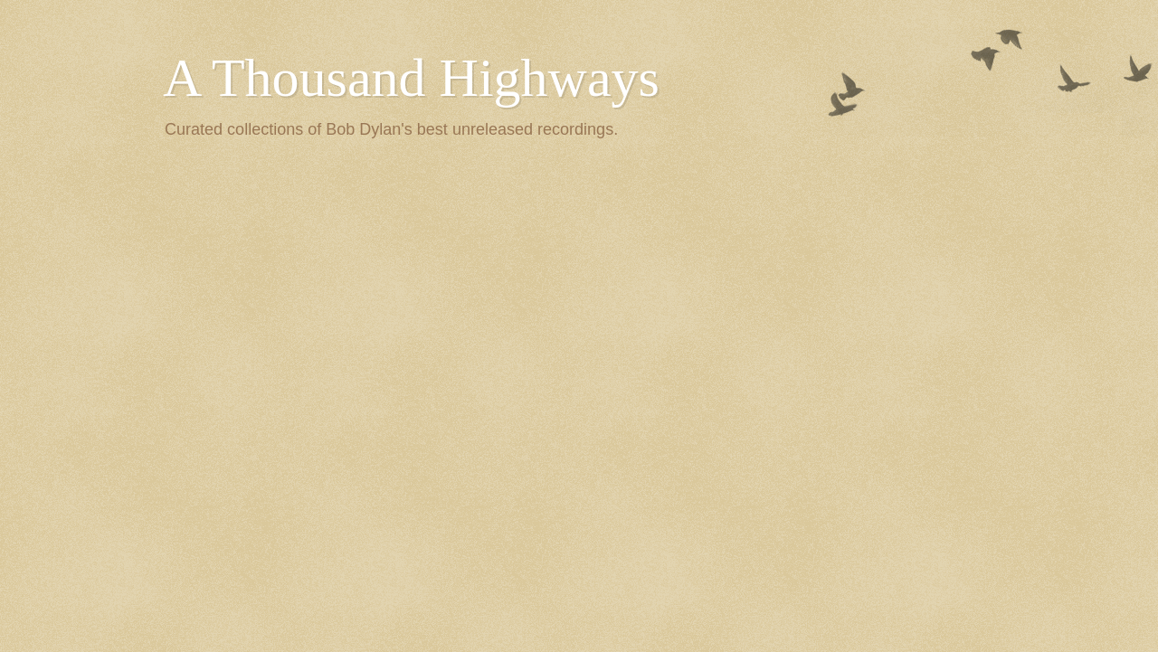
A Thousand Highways (411, 78)
